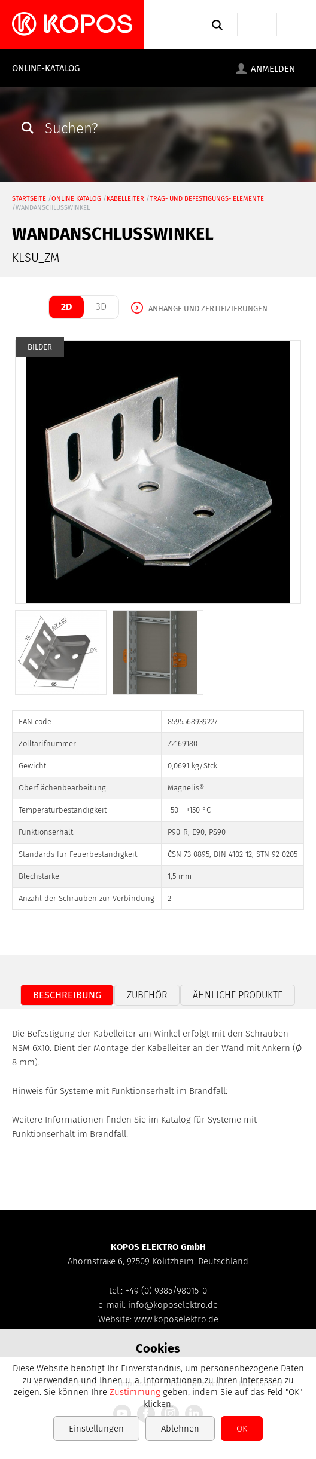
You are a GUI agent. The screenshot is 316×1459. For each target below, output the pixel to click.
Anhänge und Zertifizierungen (208, 308)
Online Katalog (76, 199)
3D (101, 306)
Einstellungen (96, 1428)
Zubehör (147, 995)
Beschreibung (67, 995)
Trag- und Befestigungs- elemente (207, 199)
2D (66, 306)
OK (241, 1428)
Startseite (29, 199)
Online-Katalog (46, 68)
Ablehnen (180, 1428)
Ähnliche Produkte (237, 995)
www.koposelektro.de (176, 1319)
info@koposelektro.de (173, 1304)
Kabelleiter (125, 199)
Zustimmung (135, 1392)
